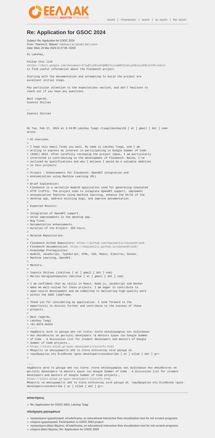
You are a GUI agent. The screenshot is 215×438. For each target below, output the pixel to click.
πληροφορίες (128, 19)
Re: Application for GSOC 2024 (50, 404)
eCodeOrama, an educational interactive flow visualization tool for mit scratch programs (121, 418)
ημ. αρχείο (161, 19)
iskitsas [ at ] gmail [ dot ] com (78, 44)
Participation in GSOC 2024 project (81, 422)
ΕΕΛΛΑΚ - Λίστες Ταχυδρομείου (60, 12)
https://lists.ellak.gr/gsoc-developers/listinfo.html (72, 346)
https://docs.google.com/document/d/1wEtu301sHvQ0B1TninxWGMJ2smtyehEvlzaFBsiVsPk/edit (96, 65)
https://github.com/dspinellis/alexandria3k (111, 243)
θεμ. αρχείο (179, 19)
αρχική (111, 19)
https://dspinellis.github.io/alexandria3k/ (104, 246)
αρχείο (145, 19)
